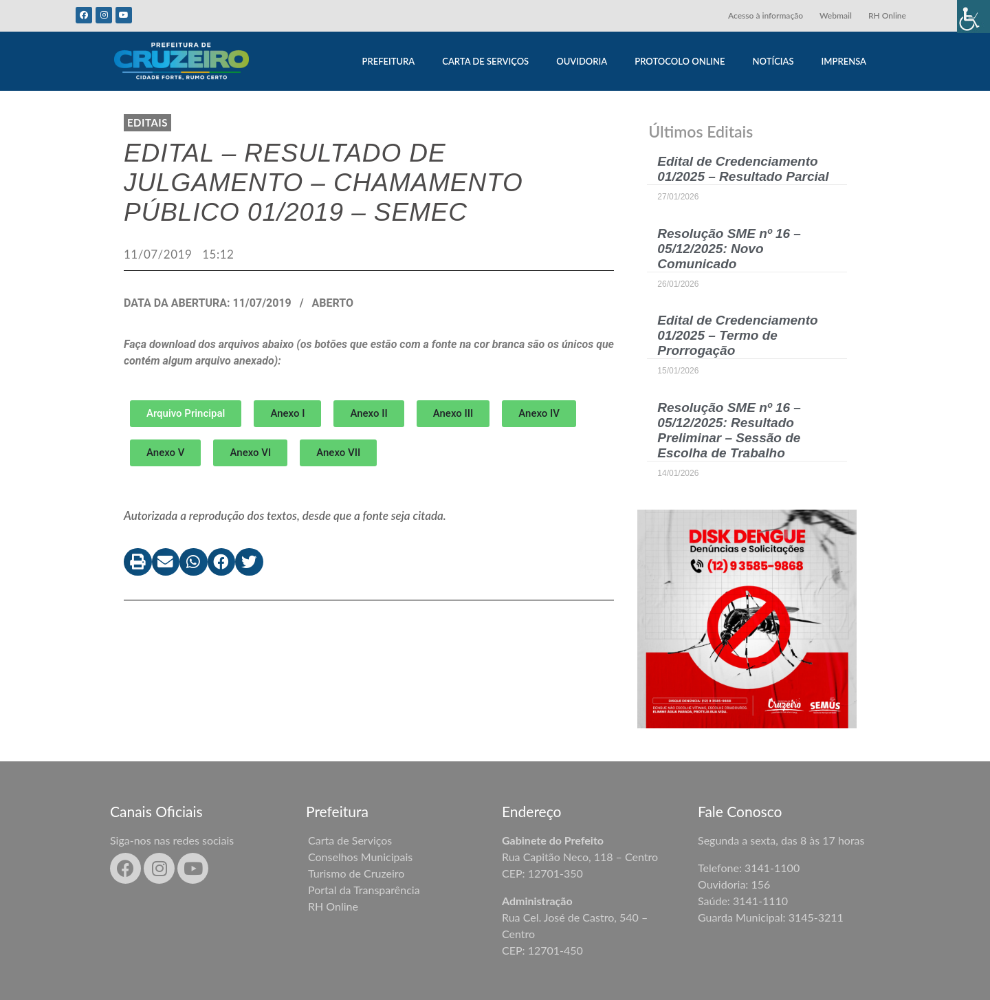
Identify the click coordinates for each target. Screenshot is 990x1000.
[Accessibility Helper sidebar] (973, 16)
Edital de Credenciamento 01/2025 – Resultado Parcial (742, 169)
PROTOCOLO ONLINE (680, 61)
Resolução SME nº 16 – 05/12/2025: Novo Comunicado (729, 248)
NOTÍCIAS (773, 61)
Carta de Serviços (350, 840)
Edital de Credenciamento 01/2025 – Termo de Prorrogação (737, 335)
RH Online (887, 15)
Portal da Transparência (364, 889)
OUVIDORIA (581, 61)
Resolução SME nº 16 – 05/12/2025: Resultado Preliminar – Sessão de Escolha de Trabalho (729, 430)
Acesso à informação (765, 15)
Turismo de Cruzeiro (356, 873)
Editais (147, 122)
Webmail (836, 15)
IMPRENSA (844, 61)
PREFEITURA (388, 61)
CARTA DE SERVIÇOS (485, 61)
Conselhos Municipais (360, 856)
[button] (287, 413)
